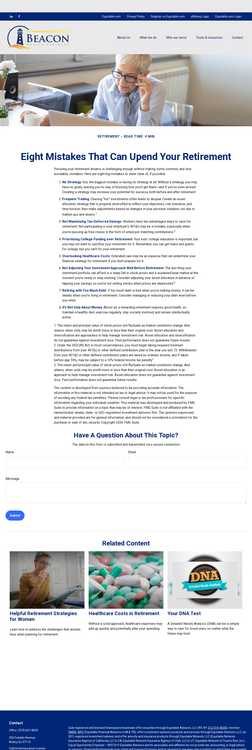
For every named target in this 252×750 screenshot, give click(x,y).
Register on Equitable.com (168, 4)
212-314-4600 (217, 715)
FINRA (72, 719)
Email (132, 440)
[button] (123, 25)
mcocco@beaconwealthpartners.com (33, 747)
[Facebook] (19, 4)
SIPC (80, 719)
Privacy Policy (136, 4)
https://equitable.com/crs (165, 745)
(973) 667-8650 (28, 718)
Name (10, 440)
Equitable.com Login (228, 4)
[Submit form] (15, 503)
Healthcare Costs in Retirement (124, 601)
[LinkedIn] (11, 4)
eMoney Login (200, 4)
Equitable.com (111, 4)
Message (12, 466)
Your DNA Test (184, 601)
